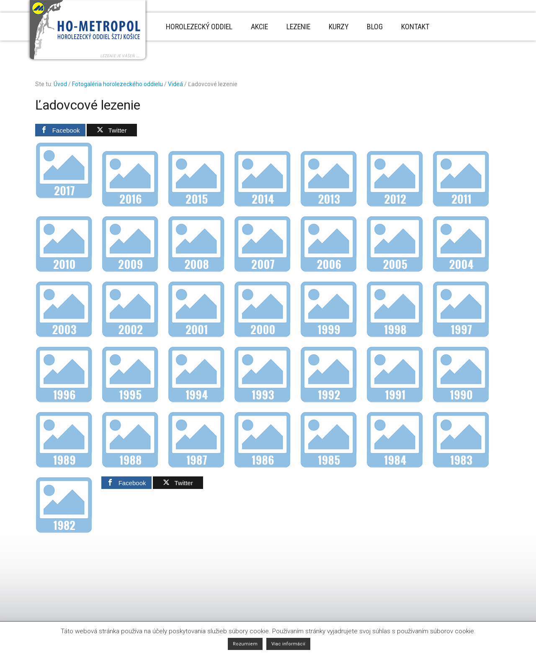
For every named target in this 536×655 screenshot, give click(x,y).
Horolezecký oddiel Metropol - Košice (87, 31)
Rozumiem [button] (245, 644)
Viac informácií (288, 644)
